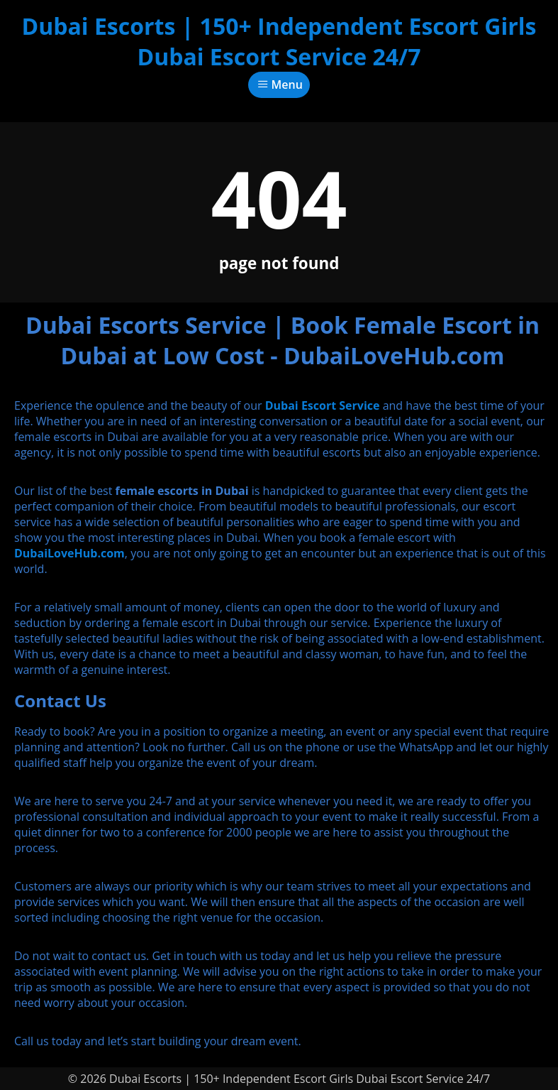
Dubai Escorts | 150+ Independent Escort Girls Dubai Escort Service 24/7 (279, 41)
